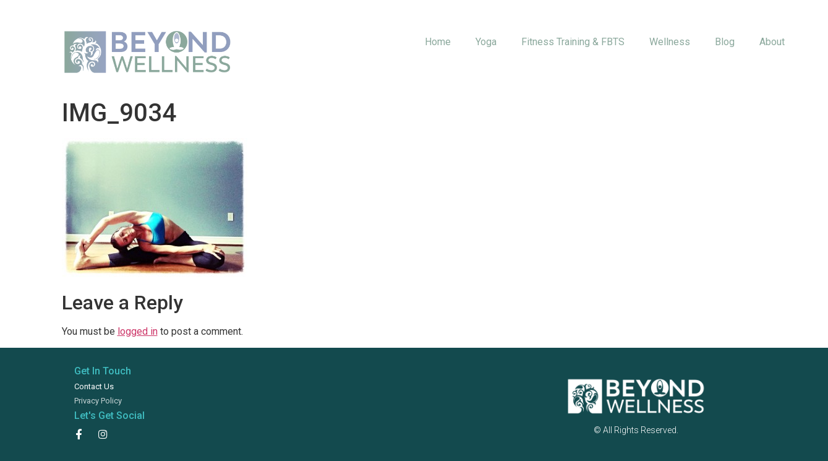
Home (438, 42)
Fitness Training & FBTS (573, 42)
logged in (137, 331)
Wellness (669, 42)
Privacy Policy (98, 400)
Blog (725, 42)
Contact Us (94, 386)
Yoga (486, 42)
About (772, 42)
